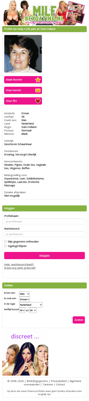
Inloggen (44, 255)
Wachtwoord (11, 228)
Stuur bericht (13, 90)
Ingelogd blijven (16, 246)
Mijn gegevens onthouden (22, 241)
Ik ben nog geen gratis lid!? (20, 267)
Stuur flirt (11, 101)
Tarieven (48, 384)
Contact (60, 384)
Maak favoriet (14, 79)
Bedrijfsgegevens (37, 381)
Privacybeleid (59, 381)
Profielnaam (11, 216)
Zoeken (78, 319)
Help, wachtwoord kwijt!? (19, 264)
